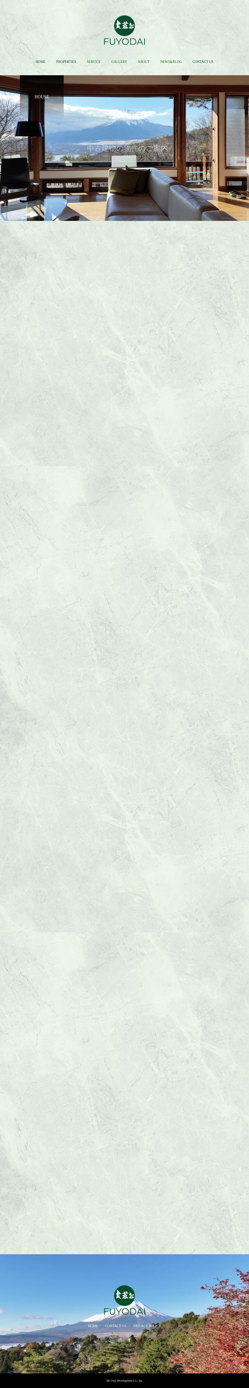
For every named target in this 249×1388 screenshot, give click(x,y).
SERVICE (94, 62)
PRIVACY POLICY (147, 1326)
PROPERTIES (66, 62)
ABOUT (144, 62)
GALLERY (119, 62)
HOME (40, 62)
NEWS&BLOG (171, 62)
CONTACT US (203, 62)
